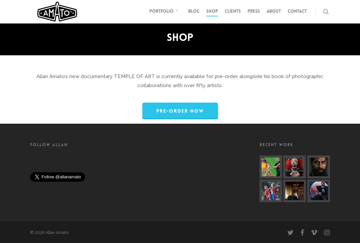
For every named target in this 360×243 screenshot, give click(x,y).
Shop (212, 11)
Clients (233, 11)
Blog (194, 11)
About (274, 11)
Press (253, 11)
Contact (297, 11)
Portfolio (164, 11)
